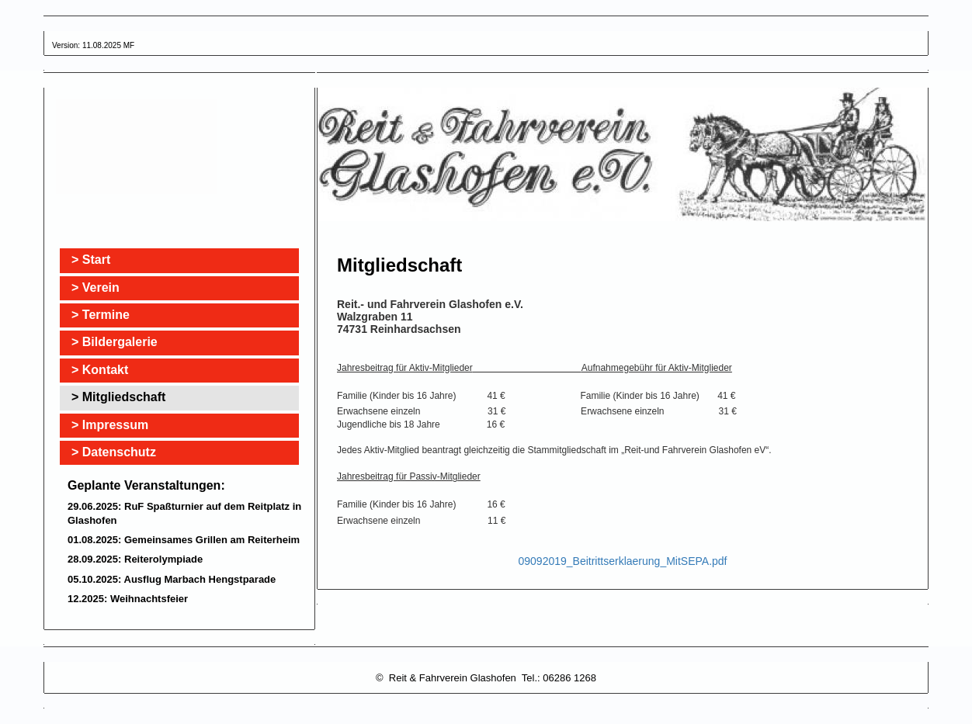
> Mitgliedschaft (118, 397)
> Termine (100, 314)
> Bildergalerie (114, 341)
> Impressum (109, 424)
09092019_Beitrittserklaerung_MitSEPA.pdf (622, 561)
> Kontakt (99, 369)
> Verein (95, 287)
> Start (90, 259)
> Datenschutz (113, 452)
